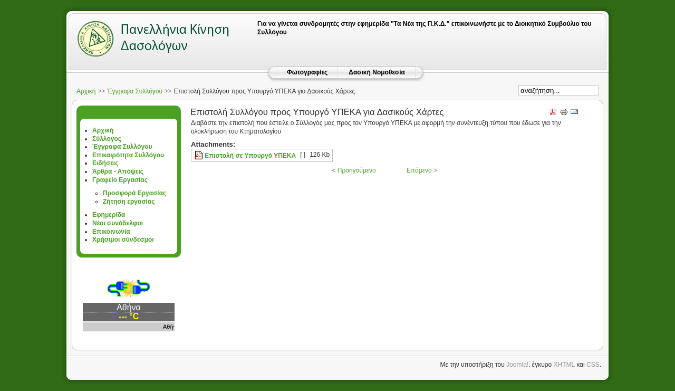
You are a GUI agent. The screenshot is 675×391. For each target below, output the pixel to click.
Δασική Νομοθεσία (377, 72)
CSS (593, 364)
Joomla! (517, 364)
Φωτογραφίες (307, 72)
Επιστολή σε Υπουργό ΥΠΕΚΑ (250, 155)
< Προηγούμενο (353, 170)
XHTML (564, 364)
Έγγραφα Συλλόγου (134, 91)
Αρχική (85, 91)
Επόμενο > (422, 170)
